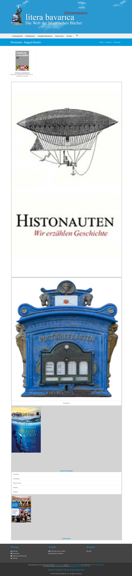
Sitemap (14, 551)
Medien (15, 487)
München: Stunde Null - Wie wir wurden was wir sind (66, 570)
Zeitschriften (66, 538)
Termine (69, 36)
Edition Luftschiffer (75, 565)
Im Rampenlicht (17, 36)
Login (88, 551)
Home (101, 42)
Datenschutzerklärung (18, 556)
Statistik (14, 558)
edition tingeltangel (97, 565)
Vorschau (16, 474)
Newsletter (66, 403)
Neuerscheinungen (66, 471)
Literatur (109, 42)
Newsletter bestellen (56, 553)
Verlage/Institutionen (45, 36)
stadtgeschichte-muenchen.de (79, 566)
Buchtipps (16, 479)
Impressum (15, 553)
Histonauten (59, 565)
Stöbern (15, 492)
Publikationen (30, 36)
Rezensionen (17, 483)
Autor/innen (59, 36)
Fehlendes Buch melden (57, 551)
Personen (117, 42)
